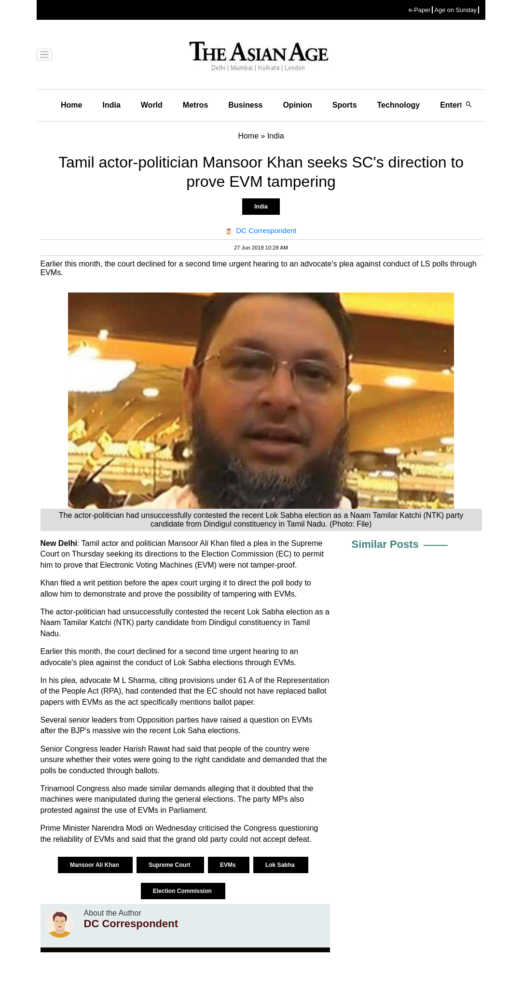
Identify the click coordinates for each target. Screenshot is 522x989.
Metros (195, 105)
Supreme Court (170, 865)
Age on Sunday (455, 10)
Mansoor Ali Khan (95, 865)
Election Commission (183, 891)
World (152, 105)
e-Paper (420, 10)
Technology (398, 105)
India (111, 105)
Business (245, 105)
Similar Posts (385, 544)
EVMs (228, 865)
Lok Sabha (280, 865)
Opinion (297, 105)
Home (71, 105)
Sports (344, 105)
